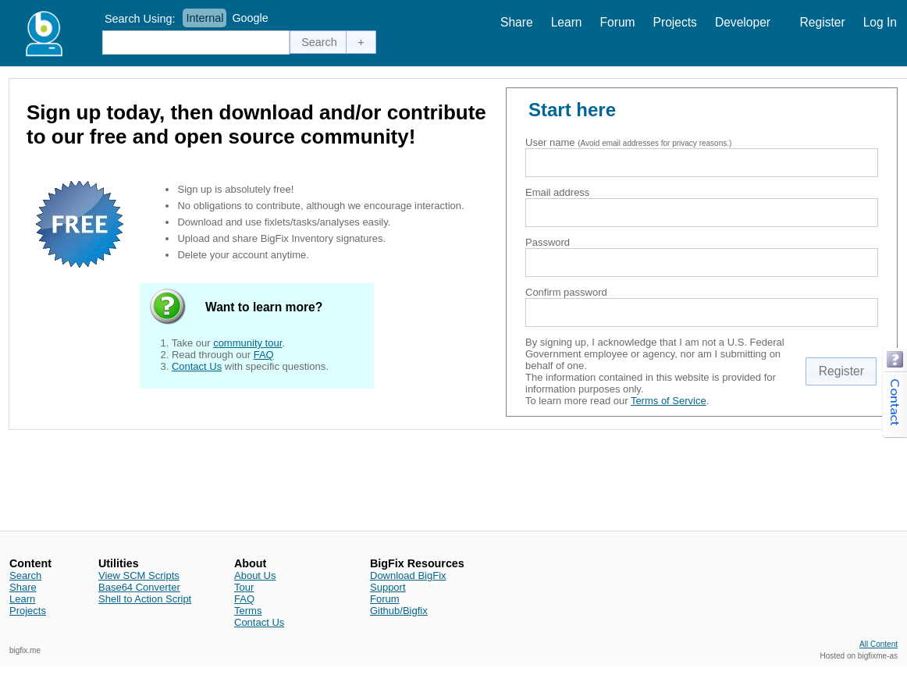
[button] (319, 42)
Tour (244, 587)
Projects (675, 22)
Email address (557, 192)
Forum (617, 22)
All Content (878, 644)
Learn (566, 22)
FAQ (264, 354)
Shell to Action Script (144, 599)
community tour (247, 343)
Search (25, 575)
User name (550, 142)
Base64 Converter (139, 587)
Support (388, 587)
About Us (255, 575)
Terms (247, 610)
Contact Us (197, 366)
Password (547, 242)
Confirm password (566, 292)
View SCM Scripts (139, 575)
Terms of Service (668, 401)
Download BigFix (408, 575)
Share (516, 22)
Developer (742, 22)
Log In (880, 22)
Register (822, 22)
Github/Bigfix (399, 610)
